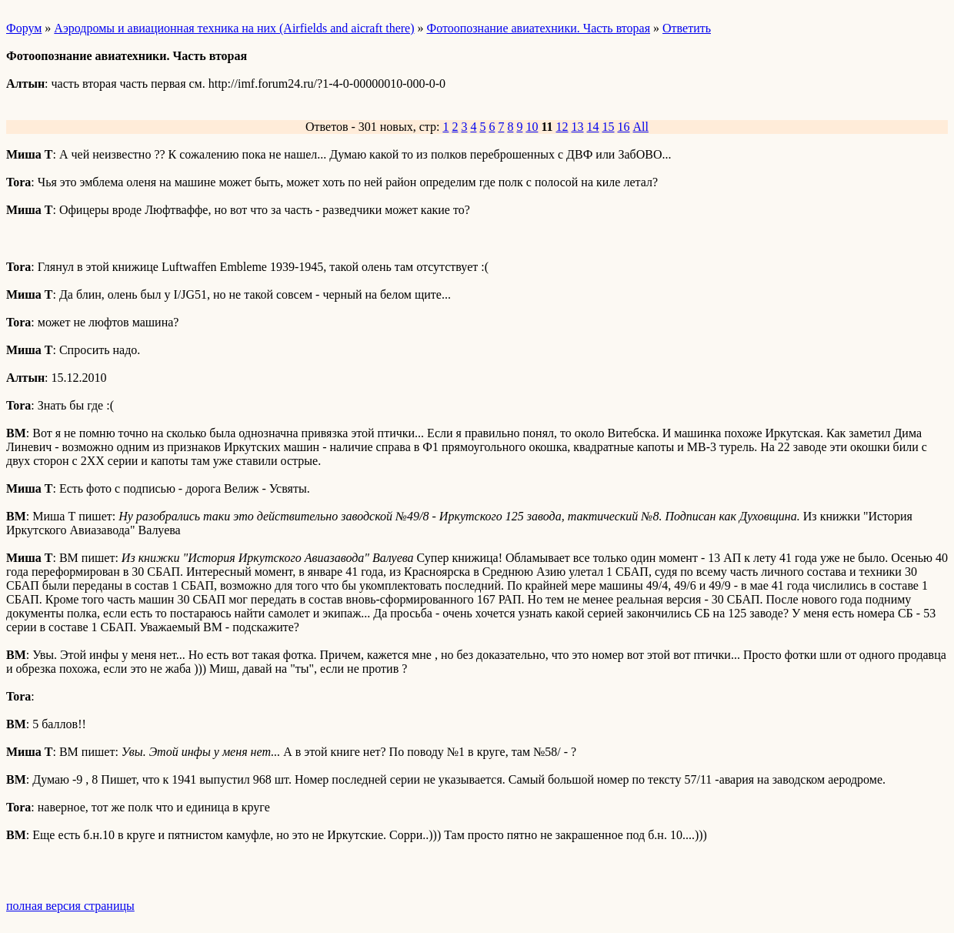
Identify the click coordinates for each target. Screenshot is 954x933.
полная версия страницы (70, 905)
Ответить (686, 28)
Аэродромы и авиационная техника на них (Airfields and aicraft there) (234, 28)
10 (531, 126)
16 (624, 126)
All (641, 126)
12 (562, 126)
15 (608, 126)
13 (578, 126)
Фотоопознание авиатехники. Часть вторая (539, 28)
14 (593, 126)
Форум (24, 28)
